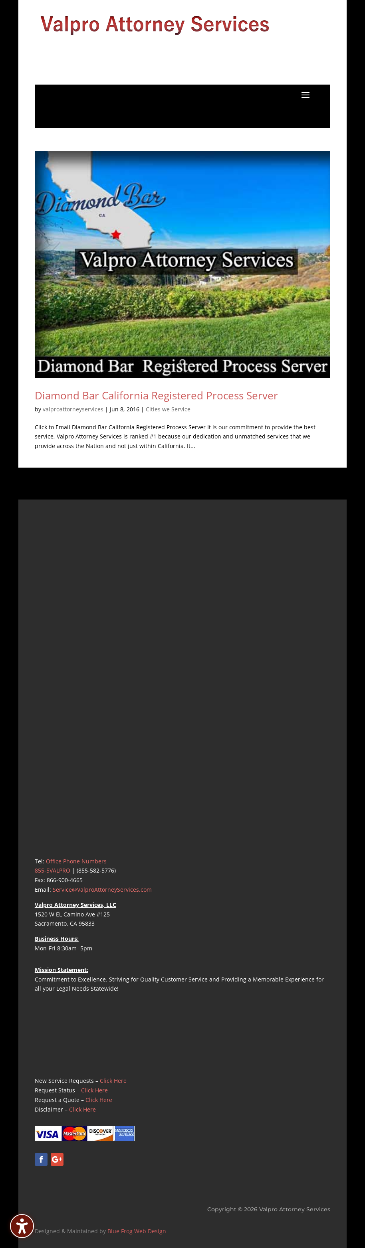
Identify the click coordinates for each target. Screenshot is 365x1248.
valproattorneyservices (73, 409)
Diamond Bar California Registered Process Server (156, 395)
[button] (305, 94)
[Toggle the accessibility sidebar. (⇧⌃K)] (22, 1226)
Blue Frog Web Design (136, 1231)
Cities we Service (168, 409)
